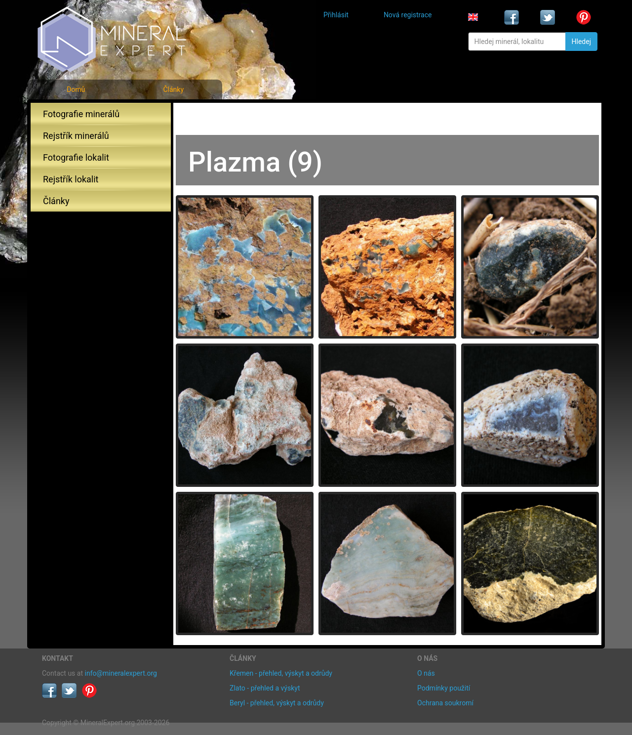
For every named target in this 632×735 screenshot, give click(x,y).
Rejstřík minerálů (76, 135)
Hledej (581, 41)
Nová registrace (408, 15)
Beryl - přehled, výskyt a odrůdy (277, 703)
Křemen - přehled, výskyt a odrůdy (281, 673)
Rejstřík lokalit (70, 179)
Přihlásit (336, 15)
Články (173, 89)
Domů (76, 89)
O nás (426, 673)
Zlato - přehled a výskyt (265, 688)
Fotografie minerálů (81, 114)
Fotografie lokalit (76, 157)
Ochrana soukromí (445, 703)
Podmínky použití (443, 688)
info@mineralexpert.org (121, 673)
